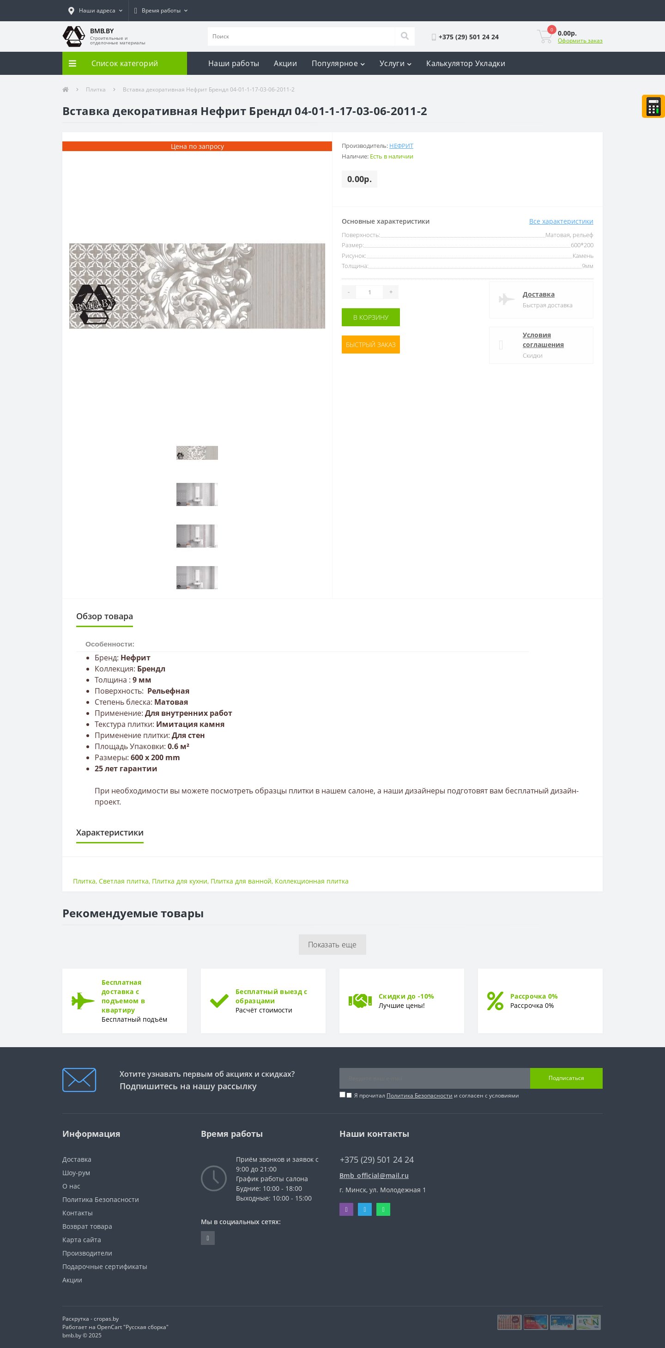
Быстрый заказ (371, 344)
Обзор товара (104, 616)
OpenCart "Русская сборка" (133, 1327)
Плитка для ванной (241, 881)
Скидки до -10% (406, 996)
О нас (71, 1186)
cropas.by (106, 1319)
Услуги (395, 63)
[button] (95, 10)
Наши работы (233, 63)
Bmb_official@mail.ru (374, 1175)
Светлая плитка (124, 881)
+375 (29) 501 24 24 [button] (377, 1159)
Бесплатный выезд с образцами (271, 996)
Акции (285, 63)
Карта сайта (81, 1239)
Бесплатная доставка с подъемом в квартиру (123, 996)
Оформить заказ (580, 40)
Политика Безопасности (420, 1095)
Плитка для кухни (179, 881)
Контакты (77, 1212)
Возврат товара (87, 1226)
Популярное (338, 63)
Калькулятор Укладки (465, 63)
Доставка (539, 294)
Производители (87, 1253)
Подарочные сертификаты (104, 1266)
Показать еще (332, 944)
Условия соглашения (543, 339)
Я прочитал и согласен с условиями (436, 1095)
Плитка (96, 89)
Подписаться (566, 1078)
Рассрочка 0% (534, 996)
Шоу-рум (76, 1172)
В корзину (370, 317)
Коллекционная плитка (312, 881)
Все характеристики (561, 221)
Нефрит (401, 145)
